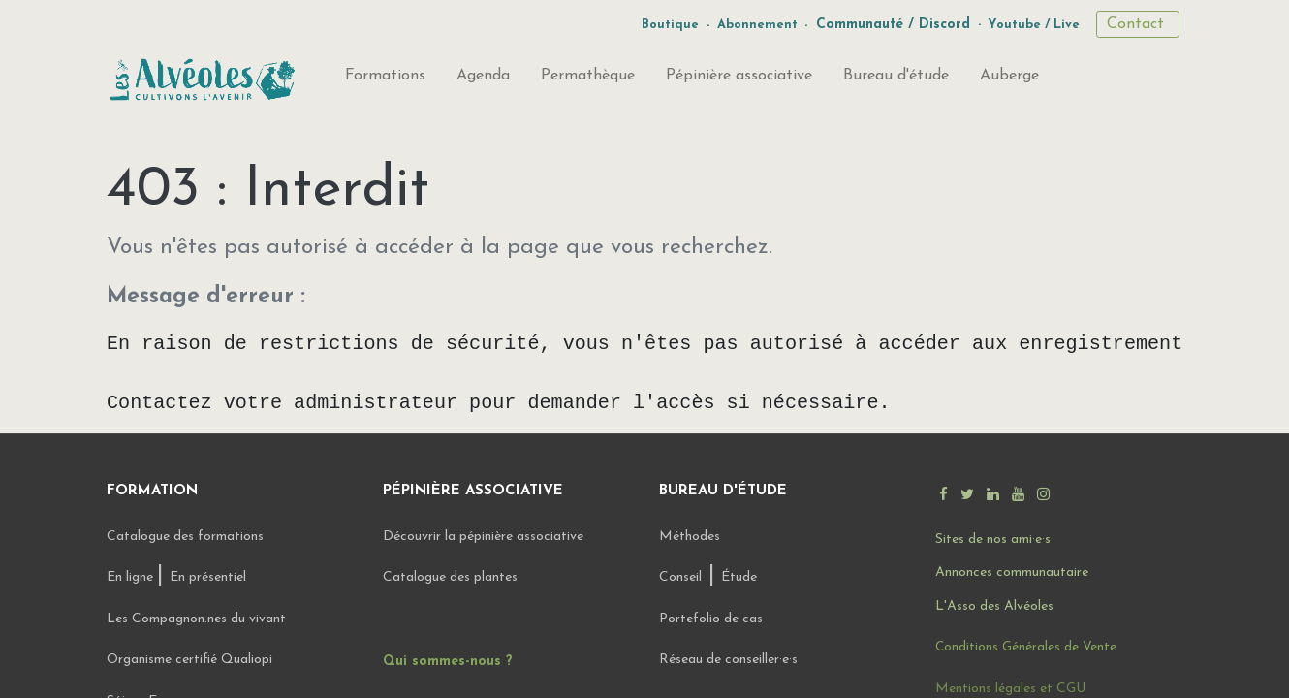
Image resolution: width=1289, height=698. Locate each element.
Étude (739, 577)
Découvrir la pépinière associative (485, 536)
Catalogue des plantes (450, 577)
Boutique (670, 24)
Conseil (680, 577)
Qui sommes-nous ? (448, 661)
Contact (1138, 24)
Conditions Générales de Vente (1025, 647)
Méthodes (689, 536)
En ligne (132, 577)
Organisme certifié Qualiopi (189, 659)
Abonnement (757, 24)
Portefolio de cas (711, 619)
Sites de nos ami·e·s (993, 539)
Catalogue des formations (185, 536)
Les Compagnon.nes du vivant (196, 619)
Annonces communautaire (1011, 572)
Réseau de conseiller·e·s (728, 659)
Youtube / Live (1034, 24)
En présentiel (208, 577)
